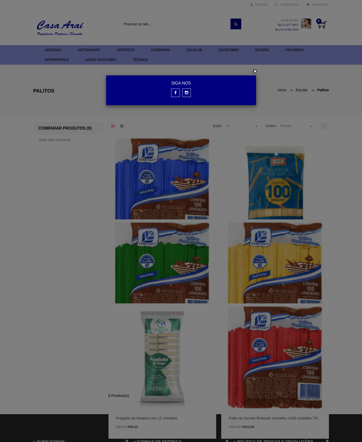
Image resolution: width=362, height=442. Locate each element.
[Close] (255, 71)
